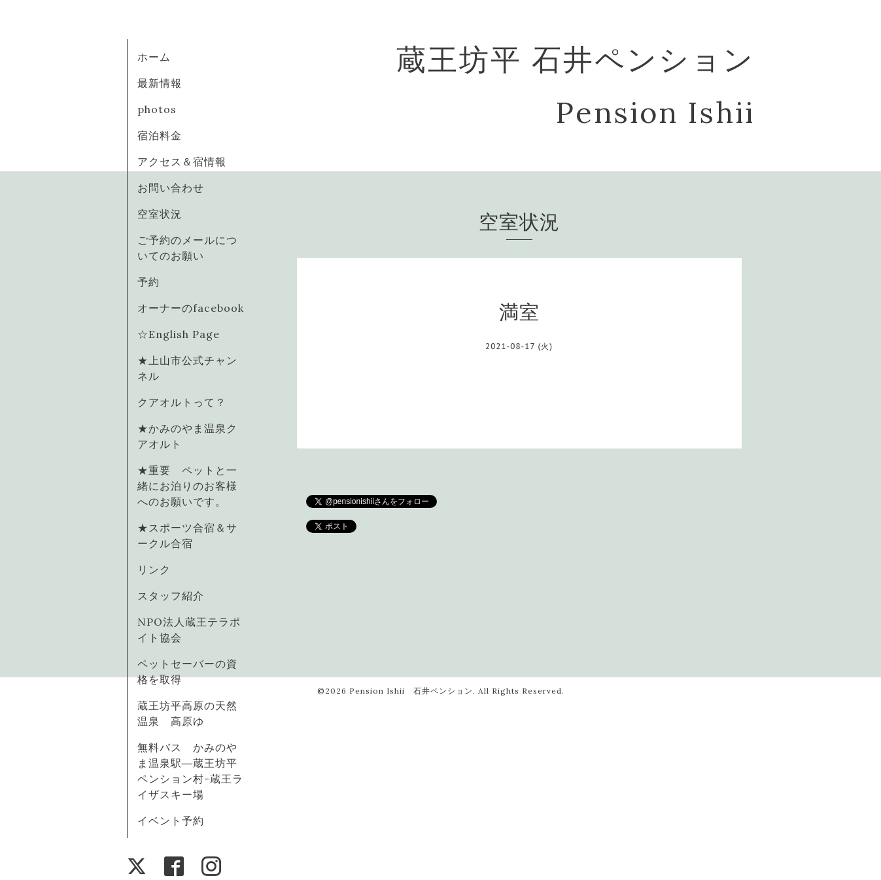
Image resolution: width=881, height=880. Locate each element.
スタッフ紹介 (170, 595)
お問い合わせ (170, 187)
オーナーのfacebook (190, 307)
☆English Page (178, 334)
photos (157, 109)
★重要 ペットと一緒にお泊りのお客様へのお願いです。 (187, 486)
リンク (154, 569)
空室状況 (159, 213)
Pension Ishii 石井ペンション (411, 691)
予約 (148, 281)
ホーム (154, 56)
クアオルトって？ (187, 402)
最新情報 (159, 83)
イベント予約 (170, 820)
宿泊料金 (159, 135)
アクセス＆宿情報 (181, 161)
